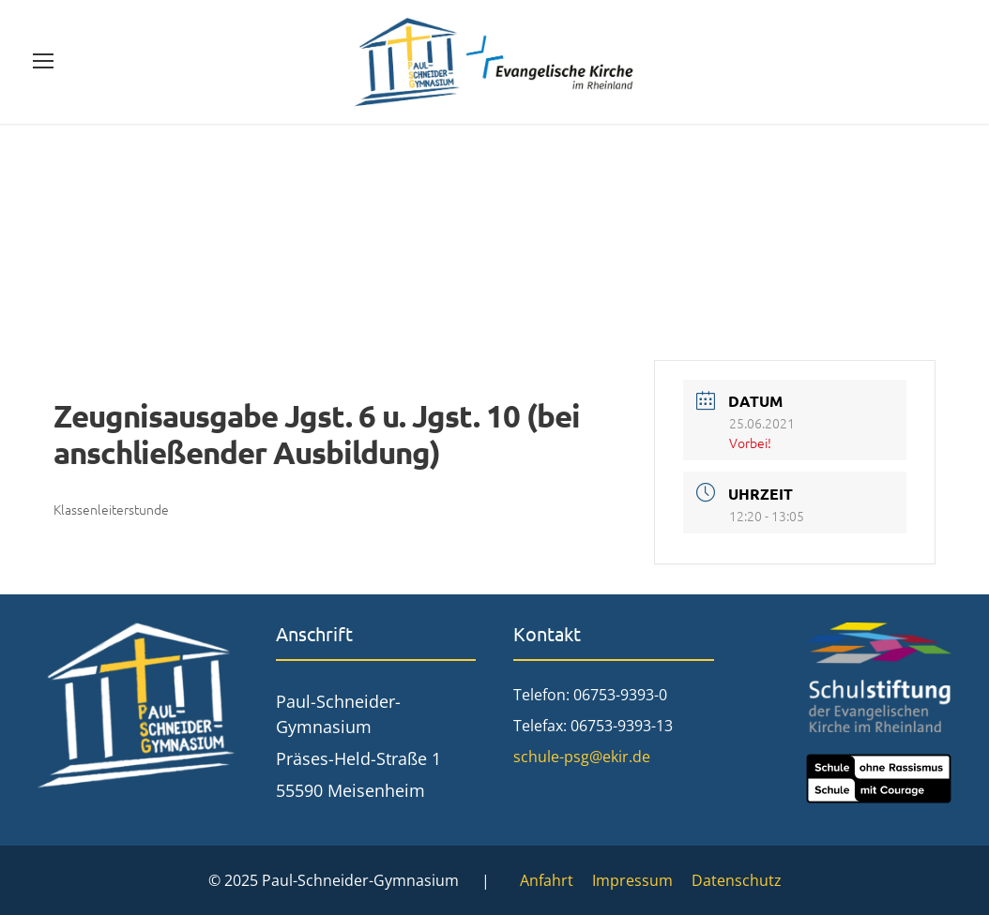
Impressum (632, 880)
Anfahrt (546, 880)
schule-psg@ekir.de (581, 756)
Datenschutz (737, 880)
